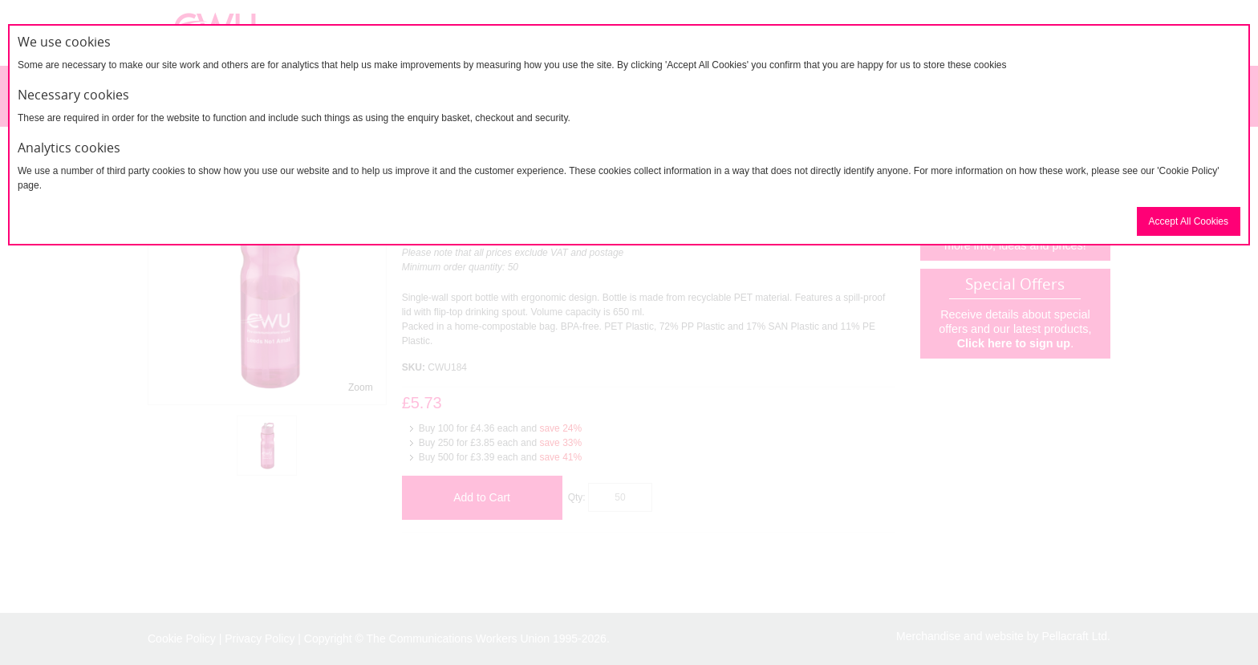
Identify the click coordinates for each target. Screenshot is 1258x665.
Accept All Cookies (1188, 221)
